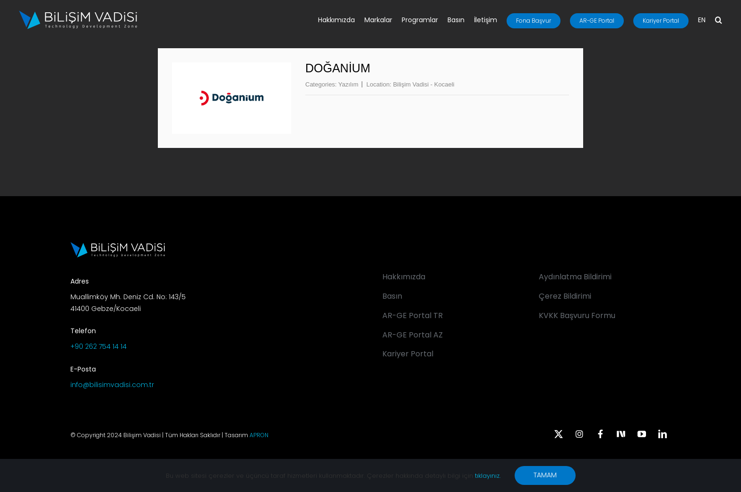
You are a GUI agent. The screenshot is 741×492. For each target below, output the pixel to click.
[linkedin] (663, 434)
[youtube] (642, 434)
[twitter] (559, 434)
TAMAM (545, 475)
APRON (259, 435)
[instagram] (579, 434)
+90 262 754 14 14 (98, 346)
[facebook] (600, 434)
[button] (718, 21)
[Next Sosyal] (621, 433)
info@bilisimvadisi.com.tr (112, 384)
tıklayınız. (487, 475)
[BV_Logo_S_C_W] (78, 13)
